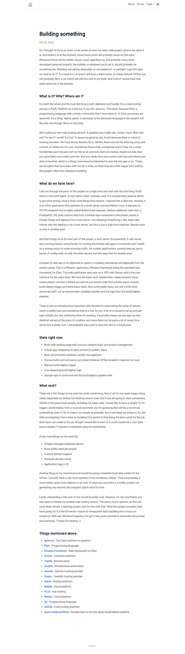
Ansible (48, 566)
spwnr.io (49, 540)
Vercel (47, 581)
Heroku (48, 596)
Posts (140, 4)
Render (48, 586)
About (131, 4)
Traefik (48, 561)
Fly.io (47, 591)
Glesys (48, 576)
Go (45, 601)
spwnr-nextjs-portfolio (56, 612)
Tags (149, 4)
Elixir (47, 545)
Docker (48, 555)
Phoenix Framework (55, 550)
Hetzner (48, 571)
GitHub (48, 606)
